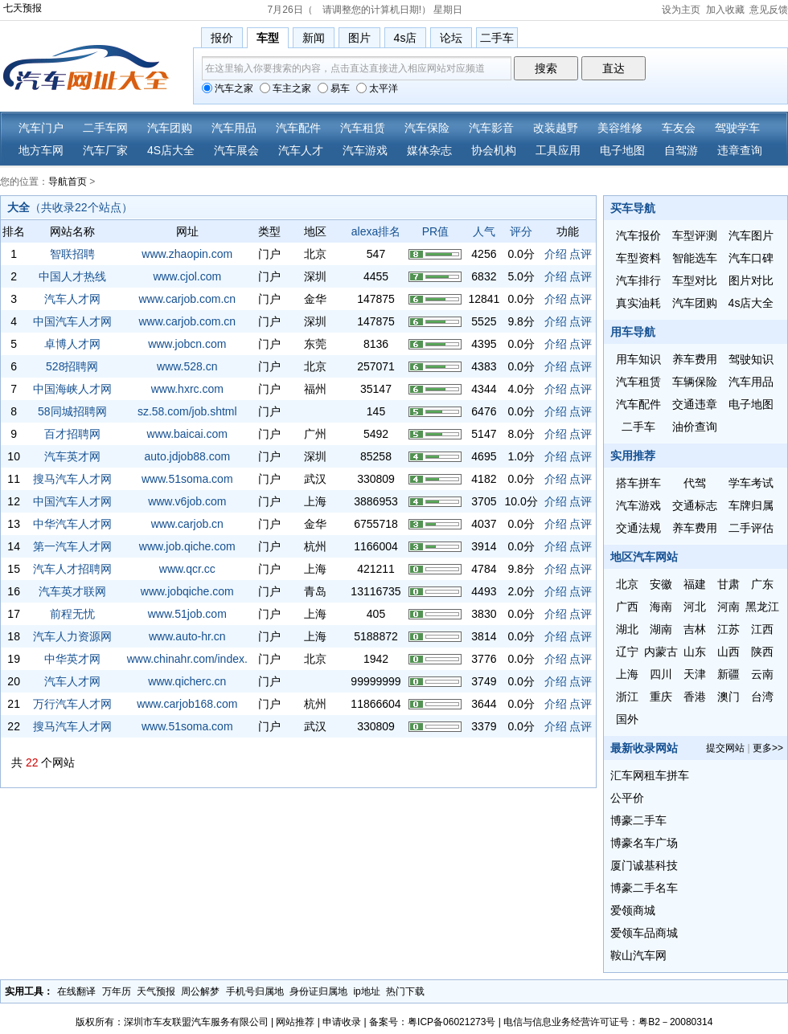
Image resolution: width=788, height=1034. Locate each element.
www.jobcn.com (187, 343)
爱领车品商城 (644, 932)
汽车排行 (638, 280)
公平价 (627, 797)
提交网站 (725, 748)
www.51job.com (187, 613)
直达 (613, 68)
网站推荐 (295, 1022)
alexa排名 (375, 231)
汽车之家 (227, 88)
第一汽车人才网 (72, 546)
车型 (268, 37)
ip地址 (366, 991)
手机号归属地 (255, 991)
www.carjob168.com (187, 703)
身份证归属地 (318, 991)
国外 (627, 719)
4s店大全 (751, 302)
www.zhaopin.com (187, 253)
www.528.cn (187, 366)
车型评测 (694, 235)
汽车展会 (236, 150)
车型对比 (694, 280)
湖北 (627, 629)
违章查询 (739, 150)
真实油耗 (638, 302)
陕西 (762, 651)
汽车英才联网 (72, 591)
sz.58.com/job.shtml (187, 411)
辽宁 (627, 651)
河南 (728, 606)
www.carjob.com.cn (187, 298)
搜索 (546, 68)
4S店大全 (171, 150)
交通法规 (638, 527)
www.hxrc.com (187, 388)
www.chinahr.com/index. (187, 658)
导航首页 (67, 181)
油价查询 (694, 426)
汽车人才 (300, 150)
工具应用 (558, 150)
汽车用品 (234, 127)
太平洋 (377, 88)
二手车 (497, 37)
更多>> (768, 748)
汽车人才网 (72, 298)
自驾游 (681, 150)
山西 (728, 651)
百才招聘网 (72, 433)
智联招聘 (72, 253)
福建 (694, 584)
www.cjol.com (187, 276)
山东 (694, 651)
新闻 (313, 37)
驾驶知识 (751, 359)
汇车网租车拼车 (649, 775)
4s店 (405, 37)
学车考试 (751, 482)
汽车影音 (491, 127)
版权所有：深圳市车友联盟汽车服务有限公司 (172, 1022)
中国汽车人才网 (72, 321)
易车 (334, 88)
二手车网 (105, 127)
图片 (359, 37)
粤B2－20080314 (675, 1022)
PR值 (435, 231)
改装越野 (555, 127)
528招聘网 (72, 366)
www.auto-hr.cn (187, 636)
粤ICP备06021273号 (451, 1022)
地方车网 (41, 150)
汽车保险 (426, 127)
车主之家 (285, 88)
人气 (484, 231)
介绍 (555, 253)
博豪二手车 (638, 820)
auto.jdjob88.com (187, 456)
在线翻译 (76, 991)
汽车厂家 (105, 150)
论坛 (451, 37)
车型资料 (638, 257)
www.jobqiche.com (187, 591)
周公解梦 (200, 991)
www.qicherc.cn (187, 681)
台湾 (762, 696)
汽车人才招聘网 (72, 568)
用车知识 (638, 359)
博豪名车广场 (644, 842)
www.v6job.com (187, 501)
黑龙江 (762, 606)
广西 (627, 606)
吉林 (694, 629)
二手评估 (751, 527)
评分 (521, 231)
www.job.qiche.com (187, 546)
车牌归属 (751, 505)
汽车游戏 (365, 150)
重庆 (661, 696)
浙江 (627, 696)
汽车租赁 (362, 127)
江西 (762, 629)
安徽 (661, 584)
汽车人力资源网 (72, 636)
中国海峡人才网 (72, 388)
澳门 (728, 696)
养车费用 (694, 359)
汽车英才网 (72, 456)
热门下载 (405, 991)
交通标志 (694, 505)
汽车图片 (751, 235)
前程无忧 (72, 613)
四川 (661, 674)
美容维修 (619, 127)
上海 (627, 674)
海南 (661, 606)
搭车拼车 (638, 482)
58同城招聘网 (72, 411)
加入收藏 (725, 9)
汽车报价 (638, 235)
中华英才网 (72, 658)
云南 (762, 674)
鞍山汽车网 (638, 955)
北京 (627, 584)
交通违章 (694, 404)
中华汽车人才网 (72, 523)
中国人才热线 (72, 276)
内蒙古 (661, 651)
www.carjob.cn (187, 523)
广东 (762, 584)
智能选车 (694, 257)
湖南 (661, 629)
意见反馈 (768, 9)
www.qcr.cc (187, 568)
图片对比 (751, 280)
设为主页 (681, 9)
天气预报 (156, 991)
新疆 (728, 674)
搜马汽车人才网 (72, 478)
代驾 (694, 482)
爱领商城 (632, 910)
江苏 (728, 629)
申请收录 (341, 1022)
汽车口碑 (751, 257)
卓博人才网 (72, 343)
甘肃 (728, 584)
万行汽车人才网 (72, 703)
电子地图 (622, 150)
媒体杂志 (429, 150)
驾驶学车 (737, 127)
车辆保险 (694, 381)
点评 (580, 253)
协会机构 (493, 150)
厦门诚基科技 (644, 865)
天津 (694, 674)
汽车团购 (169, 127)
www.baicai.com (187, 433)
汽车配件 (298, 127)
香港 (694, 696)
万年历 (116, 991)
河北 (694, 606)
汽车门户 (41, 127)
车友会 (679, 127)
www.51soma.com (187, 478)
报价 (222, 37)
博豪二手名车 (644, 887)
